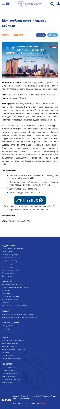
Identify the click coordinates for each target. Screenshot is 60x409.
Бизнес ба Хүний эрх (9, 346)
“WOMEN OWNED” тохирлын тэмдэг (14, 306)
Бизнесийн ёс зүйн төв (10, 343)
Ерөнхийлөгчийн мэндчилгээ (12, 249)
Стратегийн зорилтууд (10, 255)
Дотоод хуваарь (8, 326)
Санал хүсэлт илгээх (9, 376)
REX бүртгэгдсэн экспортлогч (12, 284)
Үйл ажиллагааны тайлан (11, 270)
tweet (52, 35)
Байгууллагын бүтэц (9, 261)
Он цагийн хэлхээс (8, 258)
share (41, 35)
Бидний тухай (9, 246)
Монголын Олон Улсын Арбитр (13, 340)
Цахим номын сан (8, 355)
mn (8, 4)
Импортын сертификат (10, 300)
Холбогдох (7, 364)
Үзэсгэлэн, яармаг (11, 323)
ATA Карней (6, 291)
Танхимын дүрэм (8, 267)
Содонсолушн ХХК (35, 403)
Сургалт (6, 311)
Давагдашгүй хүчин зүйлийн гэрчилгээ (16, 287)
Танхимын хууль (8, 264)
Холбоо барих (7, 382)
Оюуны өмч (6, 294)
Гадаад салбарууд (8, 370)
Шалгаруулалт (7, 276)
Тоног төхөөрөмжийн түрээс (12, 332)
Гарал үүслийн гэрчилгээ (11, 297)
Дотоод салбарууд (8, 367)
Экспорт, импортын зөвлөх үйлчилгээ (15, 349)
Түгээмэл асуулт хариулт (11, 379)
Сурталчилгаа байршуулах (11, 359)
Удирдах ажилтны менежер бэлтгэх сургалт (17, 314)
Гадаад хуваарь (7, 329)
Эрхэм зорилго (7, 252)
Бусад (5, 337)
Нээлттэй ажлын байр (10, 373)
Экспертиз (5, 303)
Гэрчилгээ (7, 281)
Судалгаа (5, 352)
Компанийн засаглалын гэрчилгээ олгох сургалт (19, 317)
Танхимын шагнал (8, 273)
